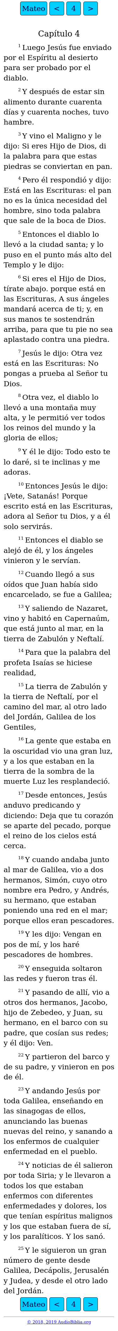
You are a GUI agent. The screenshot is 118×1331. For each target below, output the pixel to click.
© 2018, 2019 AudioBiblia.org (59, 1322)
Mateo (33, 8)
